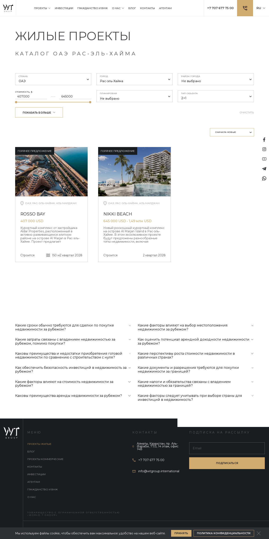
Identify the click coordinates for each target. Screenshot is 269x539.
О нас (31, 497)
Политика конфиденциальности (224, 533)
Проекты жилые (39, 443)
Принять (181, 533)
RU (261, 8)
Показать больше (39, 112)
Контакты (34, 466)
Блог (31, 451)
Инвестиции (36, 474)
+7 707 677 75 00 (220, 8)
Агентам (33, 481)
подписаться (227, 463)
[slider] (16, 102)
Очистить (247, 112)
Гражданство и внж (42, 489)
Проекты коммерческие (45, 459)
